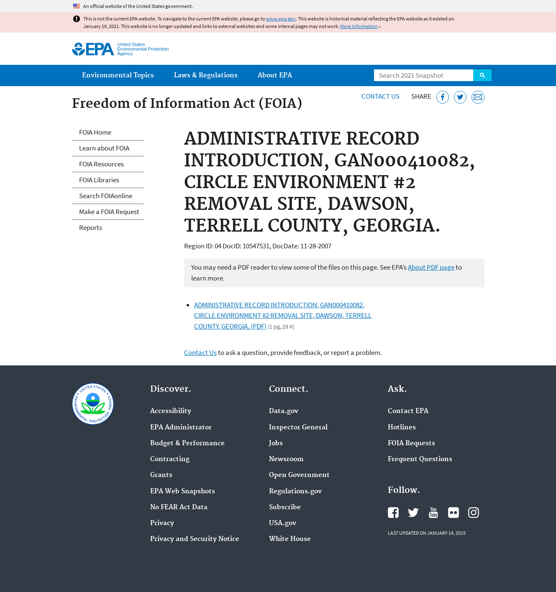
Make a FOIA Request (109, 211)
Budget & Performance (187, 443)
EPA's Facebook (393, 512)
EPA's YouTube (433, 512)
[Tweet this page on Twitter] (460, 97)
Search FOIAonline (105, 195)
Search (482, 75)
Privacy (162, 523)
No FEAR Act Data (179, 507)
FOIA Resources (101, 163)
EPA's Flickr (453, 512)
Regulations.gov (295, 491)
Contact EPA (408, 411)
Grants (161, 475)
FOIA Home (95, 132)
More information (359, 26)
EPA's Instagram (473, 512)
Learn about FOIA (104, 148)
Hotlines (402, 427)
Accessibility (170, 411)
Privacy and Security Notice (194, 539)
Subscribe (285, 507)
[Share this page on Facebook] (442, 97)
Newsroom (286, 459)
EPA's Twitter (413, 512)
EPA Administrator (181, 427)
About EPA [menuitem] (275, 75)
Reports (90, 227)
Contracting (170, 459)
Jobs (276, 443)
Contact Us (380, 96)
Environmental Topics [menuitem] (118, 75)
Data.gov (283, 411)
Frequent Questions (420, 459)
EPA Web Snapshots (182, 491)
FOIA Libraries (99, 179)
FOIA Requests (411, 443)
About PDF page (431, 267)
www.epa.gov (281, 18)
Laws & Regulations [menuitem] (206, 75)
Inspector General (298, 427)
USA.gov (282, 523)
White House (290, 539)
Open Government (299, 475)
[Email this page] (477, 97)
